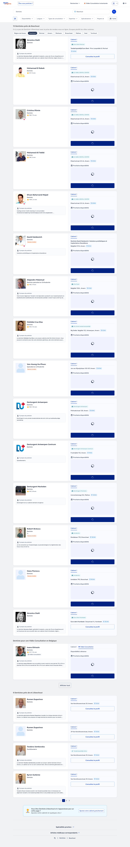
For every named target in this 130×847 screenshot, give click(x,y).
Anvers (50, 33)
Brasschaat (69, 33)
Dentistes (62, 838)
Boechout (32, 33)
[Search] (114, 12)
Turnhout (94, 33)
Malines (78, 33)
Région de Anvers (20, 33)
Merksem (59, 33)
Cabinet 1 (74, 39)
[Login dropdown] (115, 3)
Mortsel (41, 33)
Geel (85, 33)
